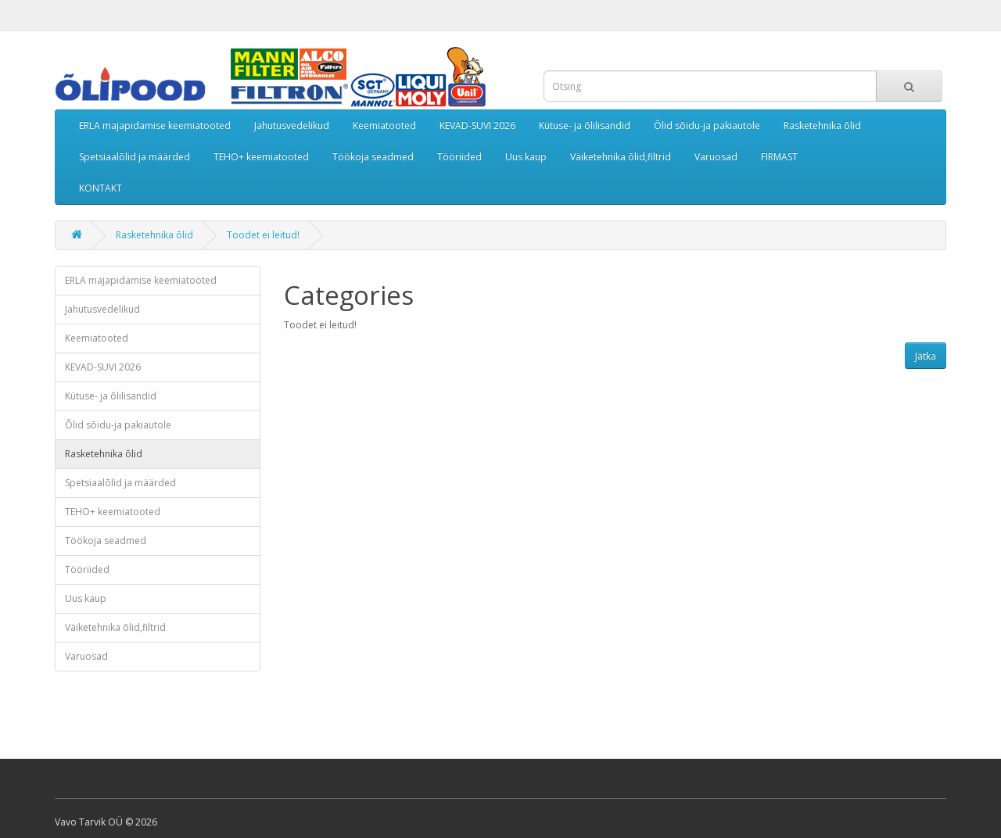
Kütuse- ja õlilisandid (584, 125)
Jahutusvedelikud (291, 125)
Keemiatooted (384, 125)
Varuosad (715, 156)
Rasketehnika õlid (822, 125)
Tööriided (459, 156)
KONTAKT (100, 188)
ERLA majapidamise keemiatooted (155, 125)
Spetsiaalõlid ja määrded (134, 156)
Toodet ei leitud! (263, 235)
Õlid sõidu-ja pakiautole (707, 125)
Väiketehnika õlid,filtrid (620, 156)
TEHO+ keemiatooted (261, 156)
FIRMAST (779, 156)
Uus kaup (526, 156)
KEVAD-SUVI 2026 (477, 125)
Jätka (925, 356)
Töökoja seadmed (373, 156)
